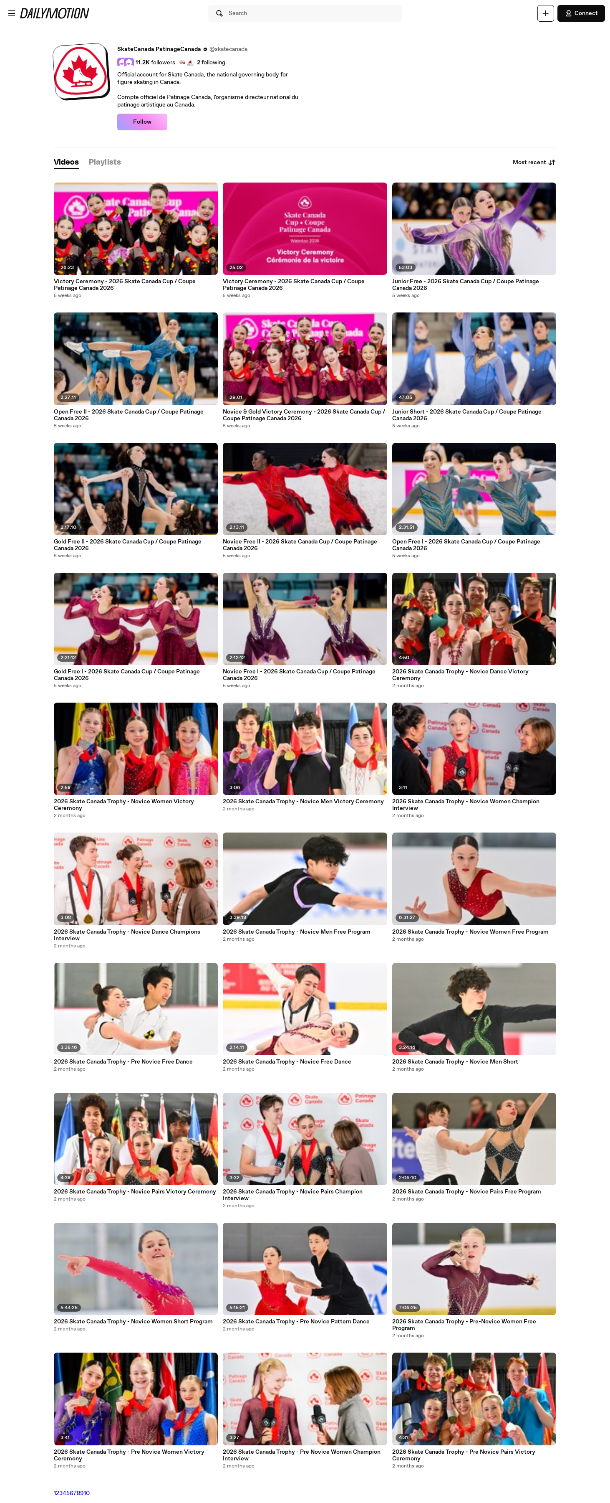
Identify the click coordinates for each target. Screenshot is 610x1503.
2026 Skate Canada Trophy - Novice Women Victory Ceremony (124, 805)
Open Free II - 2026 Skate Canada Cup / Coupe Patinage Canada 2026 (129, 415)
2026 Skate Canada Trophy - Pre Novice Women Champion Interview (302, 1455)
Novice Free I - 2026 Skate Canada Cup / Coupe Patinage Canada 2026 (299, 675)
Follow (142, 122)
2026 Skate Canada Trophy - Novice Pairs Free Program (466, 1191)
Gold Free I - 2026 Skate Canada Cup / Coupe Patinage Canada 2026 (127, 675)
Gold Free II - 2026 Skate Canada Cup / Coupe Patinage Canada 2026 (128, 545)
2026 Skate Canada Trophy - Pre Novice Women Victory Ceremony (129, 1455)
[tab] (66, 162)
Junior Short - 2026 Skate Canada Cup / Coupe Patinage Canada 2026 (467, 415)
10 (87, 1493)
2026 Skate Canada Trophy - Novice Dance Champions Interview (127, 935)
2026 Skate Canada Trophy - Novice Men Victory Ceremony (303, 801)
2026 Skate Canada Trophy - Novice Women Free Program (470, 932)
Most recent (534, 162)
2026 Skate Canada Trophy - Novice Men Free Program (297, 932)
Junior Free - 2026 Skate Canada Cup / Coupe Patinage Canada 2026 (465, 285)
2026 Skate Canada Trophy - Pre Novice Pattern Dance (296, 1321)
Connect (581, 13)
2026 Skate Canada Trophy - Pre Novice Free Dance (123, 1062)
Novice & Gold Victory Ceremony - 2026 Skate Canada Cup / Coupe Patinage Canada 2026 (304, 415)
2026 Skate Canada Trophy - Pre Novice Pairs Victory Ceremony (463, 1455)
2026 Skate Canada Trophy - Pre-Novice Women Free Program (464, 1325)
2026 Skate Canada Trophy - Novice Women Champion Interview (465, 805)
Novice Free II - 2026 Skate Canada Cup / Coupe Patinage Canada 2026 (300, 545)
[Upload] (545, 13)
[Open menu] (11, 13)
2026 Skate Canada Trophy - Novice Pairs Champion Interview (293, 1195)
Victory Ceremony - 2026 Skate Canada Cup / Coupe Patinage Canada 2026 (125, 285)
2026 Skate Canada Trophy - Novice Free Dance (287, 1062)
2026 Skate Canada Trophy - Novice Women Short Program (133, 1321)
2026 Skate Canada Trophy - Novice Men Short (455, 1062)
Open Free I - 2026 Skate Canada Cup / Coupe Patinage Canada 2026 (466, 545)
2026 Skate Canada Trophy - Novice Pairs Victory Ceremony (135, 1191)
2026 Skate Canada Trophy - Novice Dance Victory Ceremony (460, 675)
